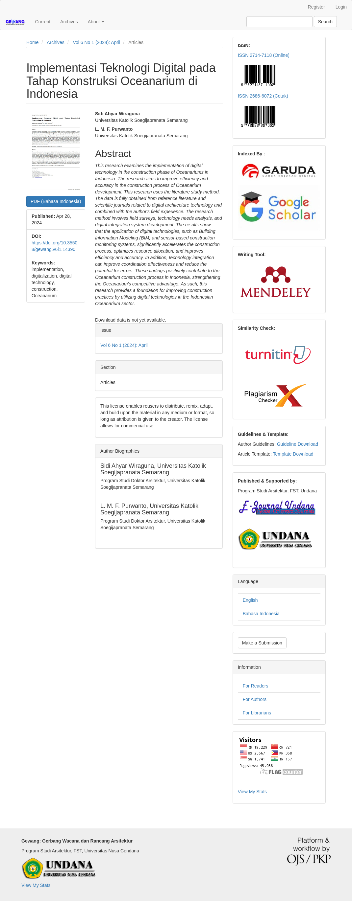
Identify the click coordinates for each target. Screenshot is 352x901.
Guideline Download (297, 444)
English (250, 600)
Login (341, 7)
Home (32, 42)
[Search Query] (279, 21)
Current (42, 21)
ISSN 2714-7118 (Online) (263, 55)
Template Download (293, 454)
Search (325, 21)
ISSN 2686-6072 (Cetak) (263, 96)
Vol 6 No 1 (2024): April (96, 42)
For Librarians (257, 712)
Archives (69, 21)
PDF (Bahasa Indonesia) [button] (56, 201)
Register (316, 7)
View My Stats (252, 791)
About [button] (96, 21)
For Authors (254, 699)
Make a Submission (262, 642)
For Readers (255, 685)
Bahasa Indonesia (261, 613)
